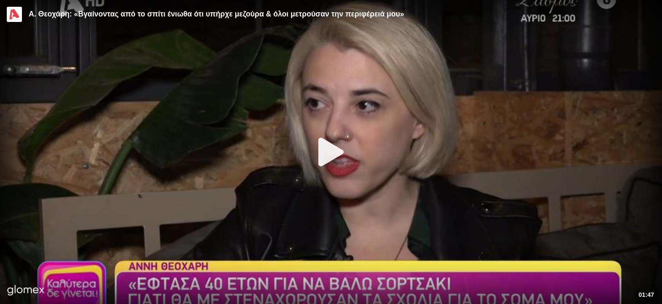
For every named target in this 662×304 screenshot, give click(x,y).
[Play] (331, 152)
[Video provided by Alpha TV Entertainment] (14, 14)
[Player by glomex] (26, 291)
